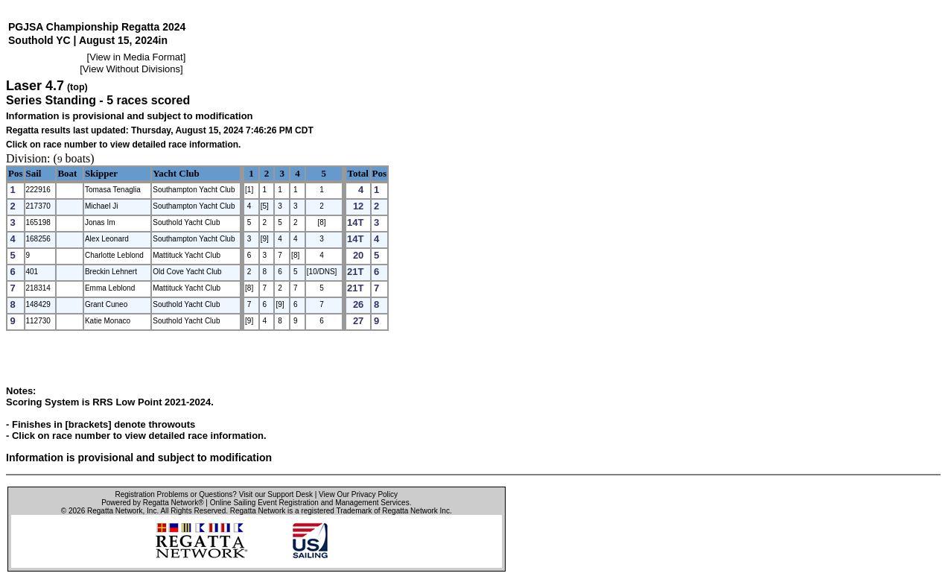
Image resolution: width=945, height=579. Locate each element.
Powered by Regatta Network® (152, 503)
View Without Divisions (131, 69)
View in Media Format (135, 57)
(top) (77, 87)
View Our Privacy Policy (358, 494)
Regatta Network (114, 511)
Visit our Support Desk (276, 494)
